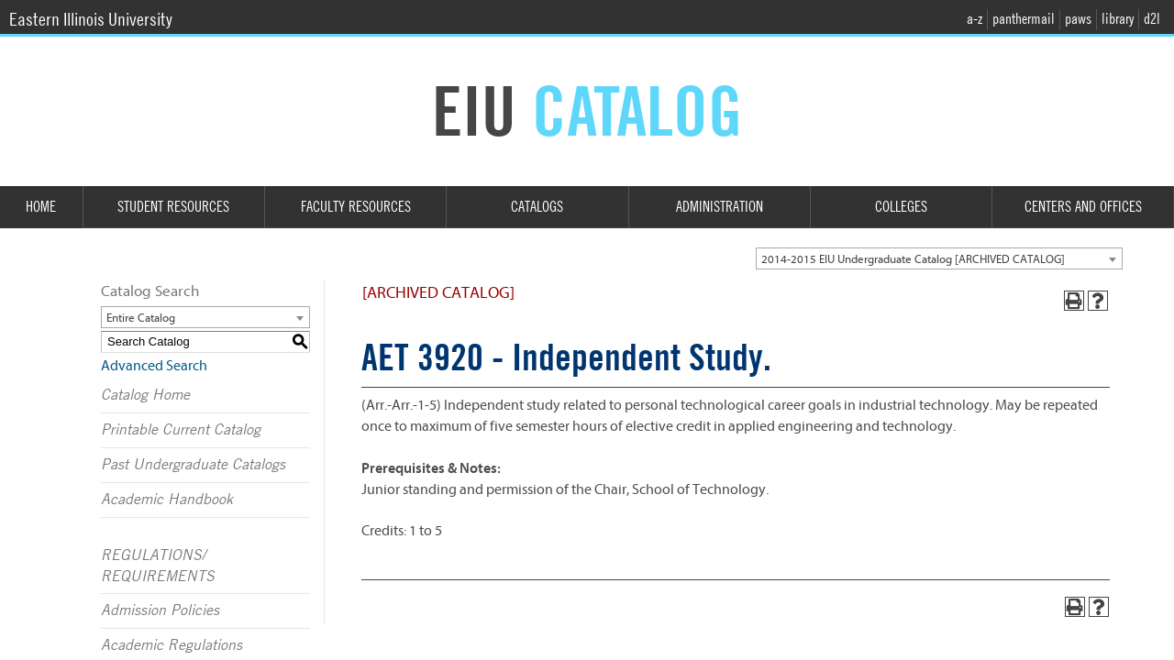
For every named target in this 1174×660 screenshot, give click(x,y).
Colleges (901, 206)
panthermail (1023, 19)
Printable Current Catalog (180, 430)
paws (1078, 19)
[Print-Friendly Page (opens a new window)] (1074, 301)
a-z (974, 19)
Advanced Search (154, 366)
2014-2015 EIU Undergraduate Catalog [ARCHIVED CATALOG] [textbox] (913, 259)
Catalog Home (145, 395)
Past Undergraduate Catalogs (193, 465)
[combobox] (939, 259)
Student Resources (173, 206)
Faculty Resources (356, 206)
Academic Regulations (171, 645)
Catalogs (537, 206)
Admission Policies (160, 610)
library (1118, 19)
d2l (1152, 19)
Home (41, 206)
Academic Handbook (167, 499)
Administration (719, 206)
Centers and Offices (1083, 206)
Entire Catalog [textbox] (140, 317)
